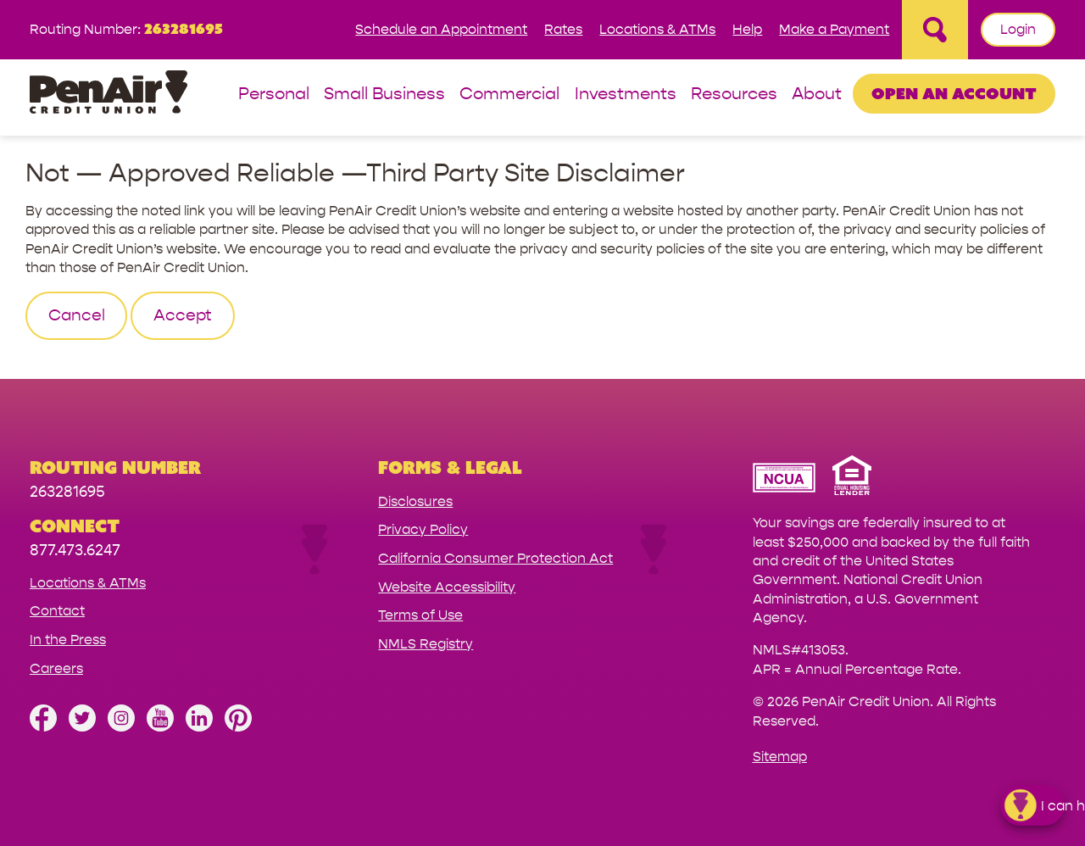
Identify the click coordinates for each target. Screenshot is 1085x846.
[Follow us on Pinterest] (238, 727)
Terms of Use (420, 615)
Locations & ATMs (657, 29)
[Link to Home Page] (108, 94)
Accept (182, 315)
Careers (56, 668)
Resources (734, 94)
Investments (625, 94)
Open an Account (954, 93)
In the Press (68, 640)
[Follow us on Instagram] (121, 727)
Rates (563, 29)
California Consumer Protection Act (495, 558)
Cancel (76, 315)
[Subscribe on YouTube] (160, 727)
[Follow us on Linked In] (199, 727)
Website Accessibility (446, 587)
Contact (57, 611)
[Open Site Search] (935, 29)
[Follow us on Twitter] (82, 727)
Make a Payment (834, 29)
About (817, 94)
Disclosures (415, 501)
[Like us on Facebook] (43, 727)
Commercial (509, 94)
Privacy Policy (423, 529)
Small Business (384, 94)
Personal (273, 94)
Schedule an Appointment (441, 29)
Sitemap (780, 757)
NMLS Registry (425, 644)
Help (747, 29)
